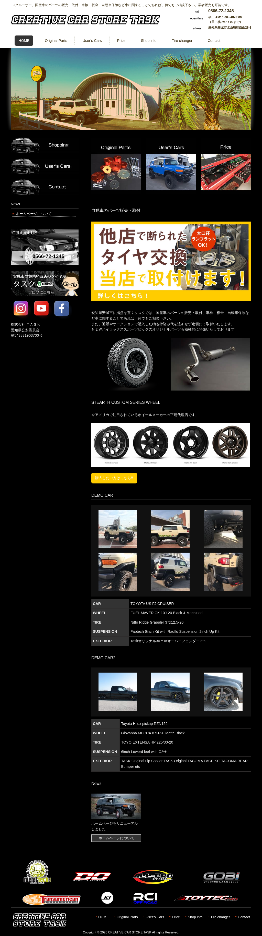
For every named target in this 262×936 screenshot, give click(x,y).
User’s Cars (155, 917)
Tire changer (220, 917)
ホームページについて (34, 214)
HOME (103, 917)
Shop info (195, 917)
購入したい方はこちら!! (114, 478)
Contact (244, 917)
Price (176, 917)
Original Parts (127, 917)
